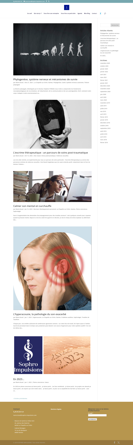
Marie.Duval (19, 82)
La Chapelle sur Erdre (41, 82)
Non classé (37, 156)
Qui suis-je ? (38, 13)
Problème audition (67, 317)
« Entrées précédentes (20, 398)
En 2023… (18, 379)
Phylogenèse (57, 82)
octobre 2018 (104, 125)
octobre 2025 (104, 66)
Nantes (50, 82)
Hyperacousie (37, 317)
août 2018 (103, 131)
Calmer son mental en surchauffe (32, 206)
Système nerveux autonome (75, 82)
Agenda (80, 13)
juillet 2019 (103, 108)
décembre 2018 (105, 123)
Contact (94, 13)
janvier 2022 (104, 72)
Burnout (36, 209)
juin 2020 (103, 94)
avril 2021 (103, 74)
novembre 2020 (105, 89)
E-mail (90, 413)
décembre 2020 (105, 86)
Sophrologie (17, 211)
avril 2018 (103, 137)
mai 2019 (103, 111)
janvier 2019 (104, 120)
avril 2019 (103, 114)
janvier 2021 (104, 83)
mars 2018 (103, 140)
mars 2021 (103, 77)
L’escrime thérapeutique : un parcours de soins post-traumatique (50, 152)
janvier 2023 (104, 69)
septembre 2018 (105, 128)
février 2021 (104, 80)
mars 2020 (103, 100)
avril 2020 (103, 97)
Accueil (29, 13)
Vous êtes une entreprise (51, 13)
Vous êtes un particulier (68, 13)
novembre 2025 (105, 63)
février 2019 (104, 117)
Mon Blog (87, 13)
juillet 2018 (103, 134)
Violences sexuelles (62, 156)
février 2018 (104, 142)
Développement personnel (48, 209)
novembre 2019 (105, 103)
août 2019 (103, 106)
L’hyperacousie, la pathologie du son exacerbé (39, 314)
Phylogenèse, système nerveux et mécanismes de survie (45, 79)
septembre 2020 (105, 91)
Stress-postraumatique (48, 156)
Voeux (47, 382)
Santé (64, 82)
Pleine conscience (81, 209)
